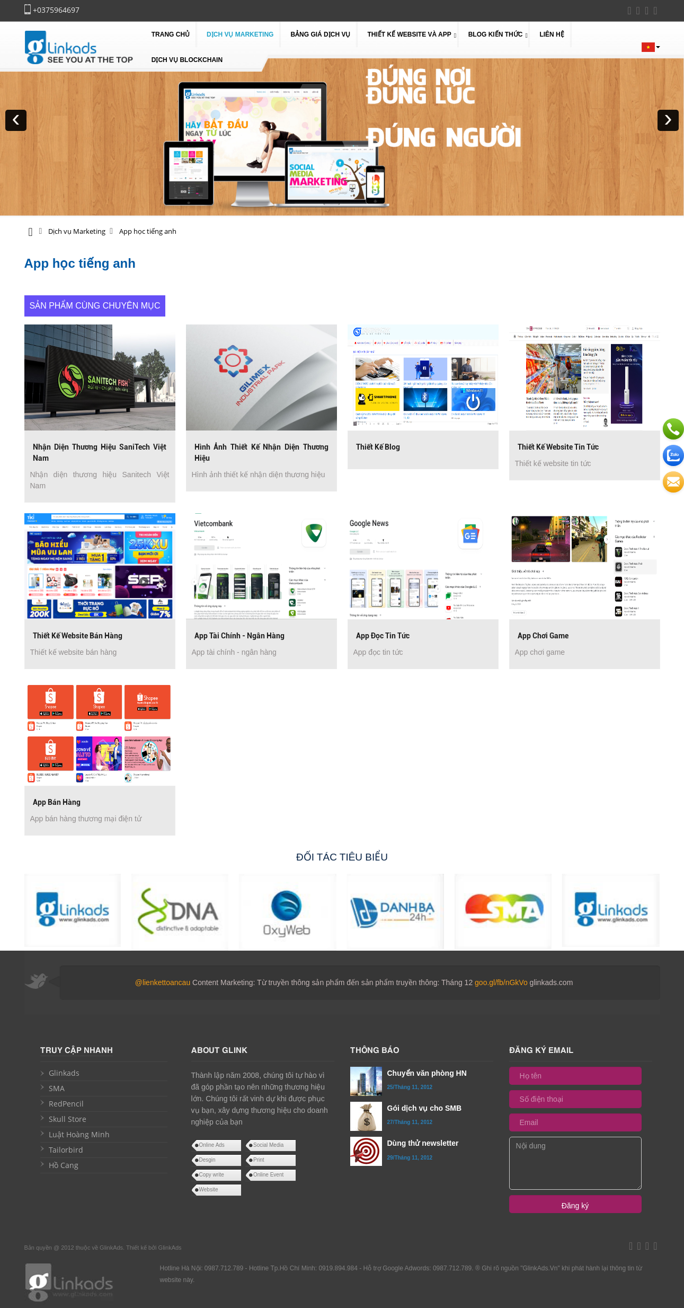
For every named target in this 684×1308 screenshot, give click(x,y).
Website (208, 1189)
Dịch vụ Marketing (240, 34)
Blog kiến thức (495, 34)
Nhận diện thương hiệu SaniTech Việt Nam (100, 452)
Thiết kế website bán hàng (77, 635)
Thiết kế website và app (409, 34)
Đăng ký (575, 1205)
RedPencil (66, 1104)
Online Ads (212, 1145)
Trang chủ (171, 34)
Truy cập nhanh (76, 1049)
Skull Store (67, 1119)
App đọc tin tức (383, 635)
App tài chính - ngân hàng (239, 635)
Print (258, 1160)
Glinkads (64, 1073)
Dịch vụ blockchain (187, 60)
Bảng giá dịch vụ (320, 34)
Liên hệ (551, 34)
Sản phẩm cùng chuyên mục (95, 305)
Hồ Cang (63, 1165)
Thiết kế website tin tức (558, 447)
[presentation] (15, 120)
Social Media (268, 1145)
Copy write (211, 1175)
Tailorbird (66, 1150)
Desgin (207, 1160)
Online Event (268, 1175)
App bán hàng (57, 802)
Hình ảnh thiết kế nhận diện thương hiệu (261, 452)
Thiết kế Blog (378, 447)
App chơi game (543, 635)
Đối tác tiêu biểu (342, 857)
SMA (57, 1088)
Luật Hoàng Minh (79, 1134)
